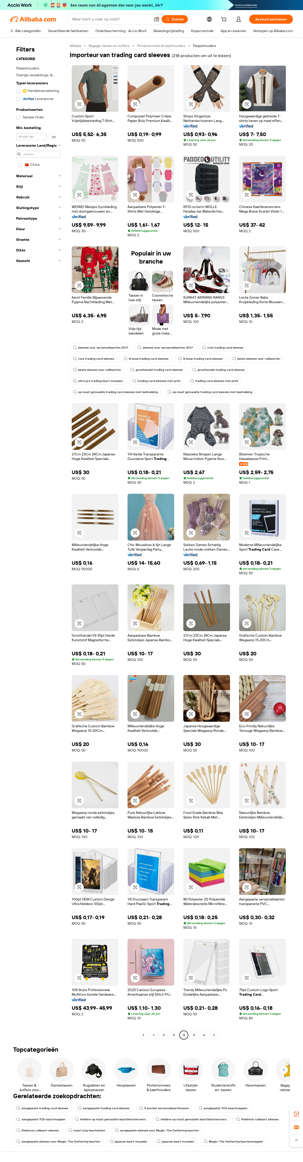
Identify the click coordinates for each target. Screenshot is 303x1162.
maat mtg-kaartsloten (86, 1130)
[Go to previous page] (143, 1035)
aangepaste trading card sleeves (42, 1108)
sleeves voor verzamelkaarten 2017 (100, 348)
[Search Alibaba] (110, 19)
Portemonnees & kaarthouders (161, 46)
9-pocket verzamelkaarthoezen (164, 1108)
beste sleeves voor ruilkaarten (256, 359)
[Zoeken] (175, 19)
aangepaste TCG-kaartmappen (222, 1108)
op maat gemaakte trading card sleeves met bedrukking (115, 392)
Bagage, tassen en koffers (109, 46)
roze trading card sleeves (222, 348)
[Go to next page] (214, 1035)
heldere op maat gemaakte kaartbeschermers (110, 1119)
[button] (157, 19)
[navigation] (38, 541)
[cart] (225, 20)
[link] (296, 1114)
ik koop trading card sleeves (146, 359)
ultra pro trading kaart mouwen (98, 381)
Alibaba (75, 46)
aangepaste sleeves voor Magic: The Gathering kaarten (157, 1130)
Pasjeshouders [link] (204, 46)
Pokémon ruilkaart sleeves (257, 1119)
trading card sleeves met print (156, 381)
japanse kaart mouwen (128, 1142)
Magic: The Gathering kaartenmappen (233, 1142)
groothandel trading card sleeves (157, 370)
